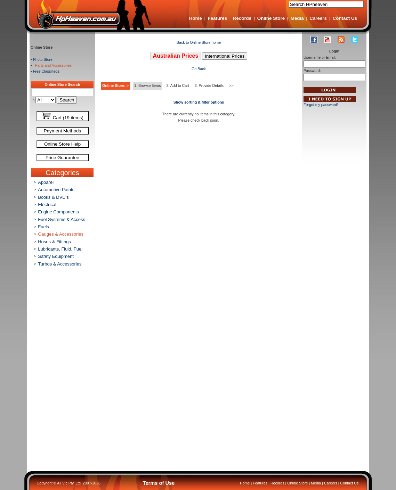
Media (297, 18)
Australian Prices (176, 56)
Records (242, 18)
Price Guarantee (62, 157)
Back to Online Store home (199, 42)
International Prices (224, 56)
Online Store (271, 18)
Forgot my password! (321, 105)
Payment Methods (62, 130)
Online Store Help (62, 144)
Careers (318, 18)
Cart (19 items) (62, 116)
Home (195, 18)
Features (217, 18)
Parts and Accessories (52, 65)
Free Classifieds (46, 71)
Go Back (199, 69)
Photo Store (42, 59)
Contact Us (345, 18)
